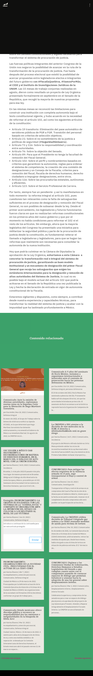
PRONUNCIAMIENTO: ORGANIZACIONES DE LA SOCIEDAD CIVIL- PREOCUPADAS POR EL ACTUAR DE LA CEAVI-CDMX (22, 565)
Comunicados (32, 412)
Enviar (35, 539)
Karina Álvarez (12, 465)
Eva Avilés (10, 412)
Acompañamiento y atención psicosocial (19, 575)
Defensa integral (10, 415)
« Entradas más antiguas (11, 658)
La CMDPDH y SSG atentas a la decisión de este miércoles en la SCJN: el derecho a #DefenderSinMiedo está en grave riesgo (68, 429)
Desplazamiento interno (60, 589)
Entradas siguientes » (83, 658)
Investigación (68, 485)
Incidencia (7, 468)
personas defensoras (74, 389)
